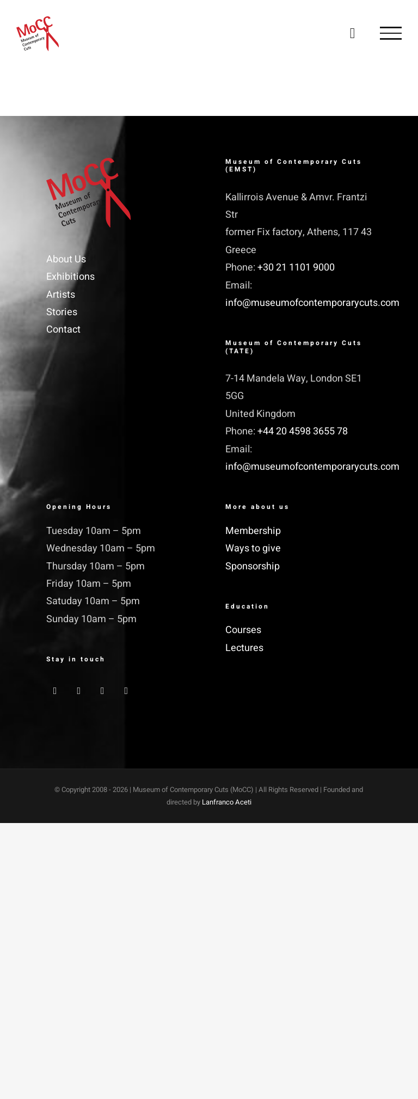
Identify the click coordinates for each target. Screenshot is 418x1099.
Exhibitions (70, 276)
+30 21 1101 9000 (296, 267)
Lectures (244, 648)
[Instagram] (103, 691)
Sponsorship (252, 566)
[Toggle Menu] (390, 33)
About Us (66, 259)
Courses (243, 630)
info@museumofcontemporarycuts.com (312, 303)
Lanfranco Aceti (226, 802)
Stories (61, 312)
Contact (63, 329)
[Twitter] (79, 691)
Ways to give (253, 548)
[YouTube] (127, 691)
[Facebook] (55, 691)
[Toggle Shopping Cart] (352, 33)
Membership (253, 531)
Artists (60, 294)
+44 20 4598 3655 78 (302, 431)
